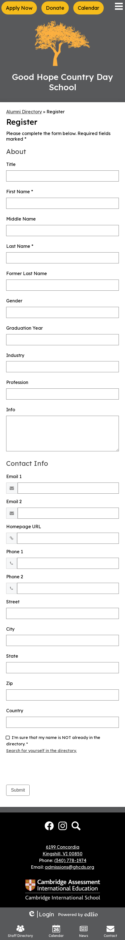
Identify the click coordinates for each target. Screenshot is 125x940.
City (10, 629)
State (12, 656)
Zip (9, 683)
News (83, 931)
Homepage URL (23, 526)
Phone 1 (14, 551)
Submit (18, 790)
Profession (17, 382)
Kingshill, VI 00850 (62, 853)
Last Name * (19, 246)
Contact (110, 931)
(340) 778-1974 (70, 860)
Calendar (56, 931)
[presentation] (48, 769)
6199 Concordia (62, 847)
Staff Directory (20, 931)
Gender (14, 300)
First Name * (19, 191)
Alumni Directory (24, 111)
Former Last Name (26, 273)
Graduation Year (24, 328)
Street (13, 601)
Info (10, 409)
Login (41, 914)
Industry (15, 355)
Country (14, 710)
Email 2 (14, 501)
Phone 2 (14, 576)
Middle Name (21, 219)
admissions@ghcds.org (69, 867)
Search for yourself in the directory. (41, 750)
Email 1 (14, 476)
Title (11, 164)
